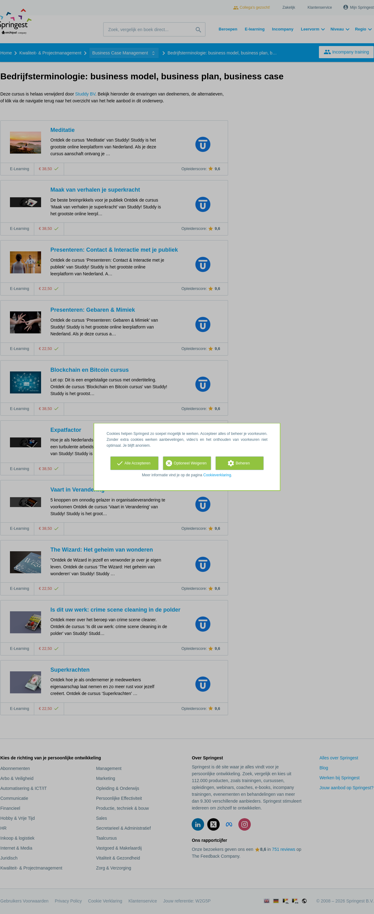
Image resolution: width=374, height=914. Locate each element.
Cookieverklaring (217, 475)
